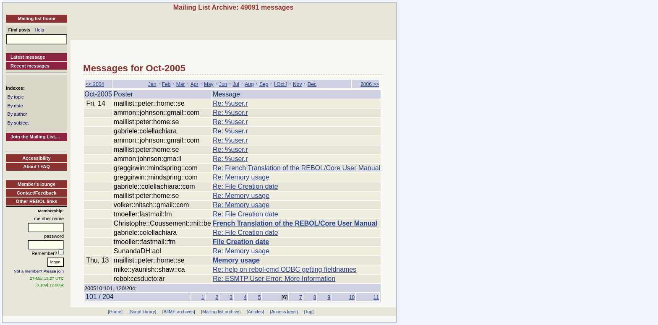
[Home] (115, 311)
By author (17, 114)
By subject (18, 122)
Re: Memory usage (241, 177)
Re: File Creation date (245, 186)
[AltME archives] (178, 311)
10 (352, 297)
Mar (180, 84)
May (209, 84)
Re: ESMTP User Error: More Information (274, 278)
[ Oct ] (280, 84)
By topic (15, 96)
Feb (166, 84)
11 (376, 297)
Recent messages (30, 65)
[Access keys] (284, 311)
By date (15, 105)
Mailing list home (36, 18)
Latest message (27, 57)
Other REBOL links (36, 201)
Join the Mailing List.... (35, 136)
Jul (236, 84)
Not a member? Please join (39, 271)
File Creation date (241, 241)
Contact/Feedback (37, 192)
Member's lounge (36, 184)
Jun (223, 84)
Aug (249, 84)
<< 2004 (95, 84)
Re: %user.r (230, 103)
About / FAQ (36, 166)
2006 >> (369, 84)
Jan (152, 84)
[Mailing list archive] (220, 311)
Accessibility (36, 158)
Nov (297, 84)
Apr (194, 84)
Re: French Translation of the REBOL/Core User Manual (296, 168)
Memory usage (236, 260)
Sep (263, 84)
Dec (312, 84)
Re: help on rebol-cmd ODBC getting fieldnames (284, 269)
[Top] (308, 311)
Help (39, 29)
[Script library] (142, 311)
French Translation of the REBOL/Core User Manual (295, 223)
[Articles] (255, 311)
